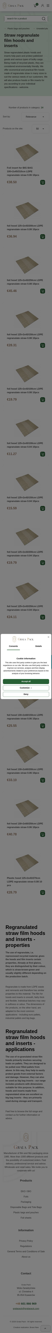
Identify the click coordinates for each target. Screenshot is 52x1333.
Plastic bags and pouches (26, 1212)
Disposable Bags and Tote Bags (26, 1207)
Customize (26, 688)
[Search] (26, 18)
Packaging (26, 1202)
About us (26, 1257)
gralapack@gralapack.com (26, 1308)
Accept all (26, 681)
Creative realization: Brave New (26, 1327)
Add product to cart (42, 182)
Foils (26, 1196)
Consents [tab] (13, 646)
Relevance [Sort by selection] (35, 116)
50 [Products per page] (40, 128)
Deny (26, 694)
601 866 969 (26, 1303)
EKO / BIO (26, 1191)
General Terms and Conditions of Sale (26, 1251)
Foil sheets (26, 1218)
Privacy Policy (26, 1241)
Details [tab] (38, 646)
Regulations (26, 1246)
